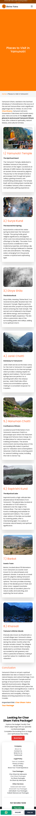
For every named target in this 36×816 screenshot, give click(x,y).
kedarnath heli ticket (18, 787)
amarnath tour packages (18, 789)
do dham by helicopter (18, 780)
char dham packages (18, 776)
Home (4, 94)
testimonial (18, 755)
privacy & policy (18, 764)
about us (18, 749)
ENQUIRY (18, 812)
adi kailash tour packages (18, 791)
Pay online (18, 808)
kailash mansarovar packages (18, 793)
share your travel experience (18, 768)
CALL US (30, 812)
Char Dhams (7, 111)
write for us (18, 753)
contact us (18, 751)
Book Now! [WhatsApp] (18, 738)
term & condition (18, 762)
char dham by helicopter (18, 774)
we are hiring (18, 766)
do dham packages (18, 778)
